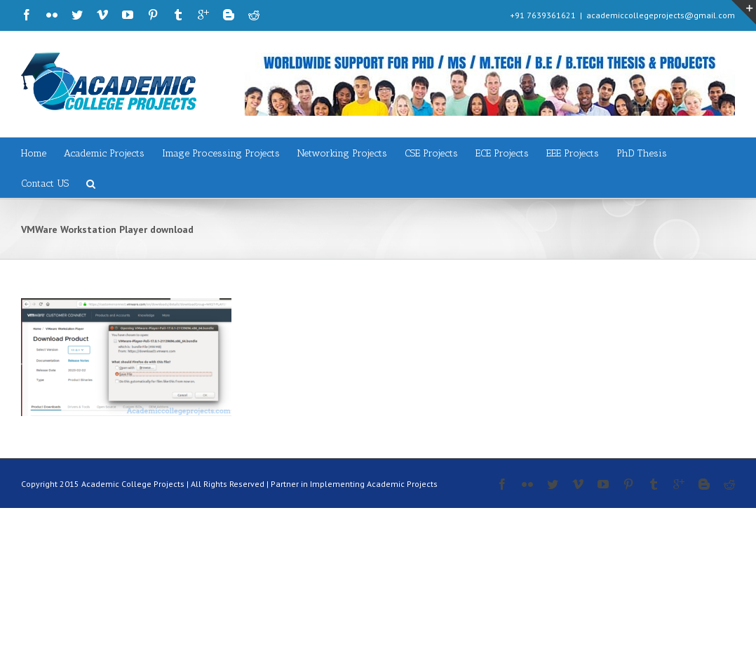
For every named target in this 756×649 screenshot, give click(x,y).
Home (33, 153)
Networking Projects (342, 153)
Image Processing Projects (221, 153)
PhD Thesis (641, 153)
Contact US (45, 183)
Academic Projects (104, 153)
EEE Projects (572, 153)
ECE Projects (502, 153)
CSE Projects (431, 153)
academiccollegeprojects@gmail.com (660, 15)
